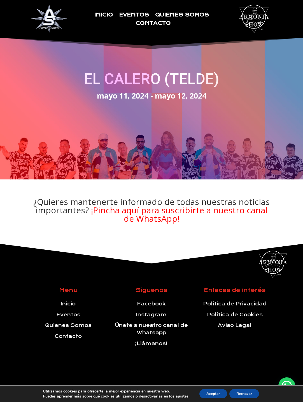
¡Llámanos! (151, 343)
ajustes (178, 395)
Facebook (151, 304)
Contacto (153, 23)
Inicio (103, 15)
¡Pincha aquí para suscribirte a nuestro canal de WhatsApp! (179, 214)
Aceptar (211, 393)
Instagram (151, 314)
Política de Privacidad (235, 304)
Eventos (134, 15)
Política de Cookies (235, 314)
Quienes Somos (182, 15)
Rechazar (245, 393)
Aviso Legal (234, 325)
